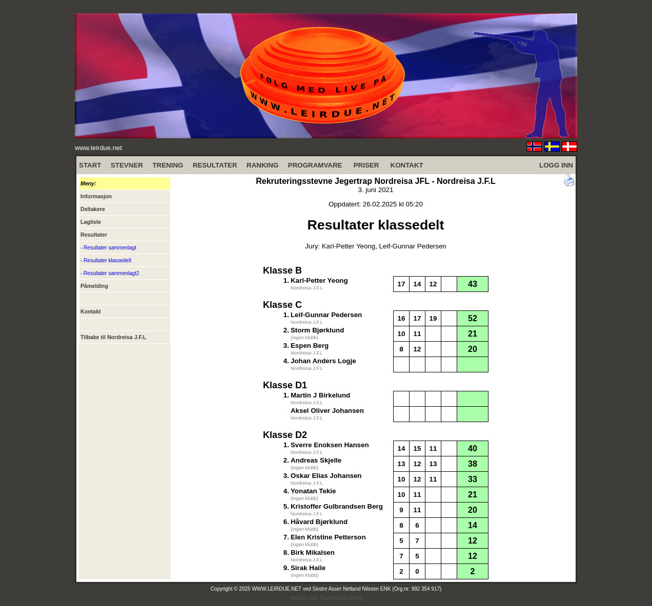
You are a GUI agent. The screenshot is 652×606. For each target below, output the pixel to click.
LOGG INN (556, 165)
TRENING (167, 165)
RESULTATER (215, 165)
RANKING (262, 165)
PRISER (366, 165)
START (90, 165)
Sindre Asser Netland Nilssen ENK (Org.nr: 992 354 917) (377, 589)
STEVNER (127, 165)
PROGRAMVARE (315, 165)
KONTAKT (407, 165)
